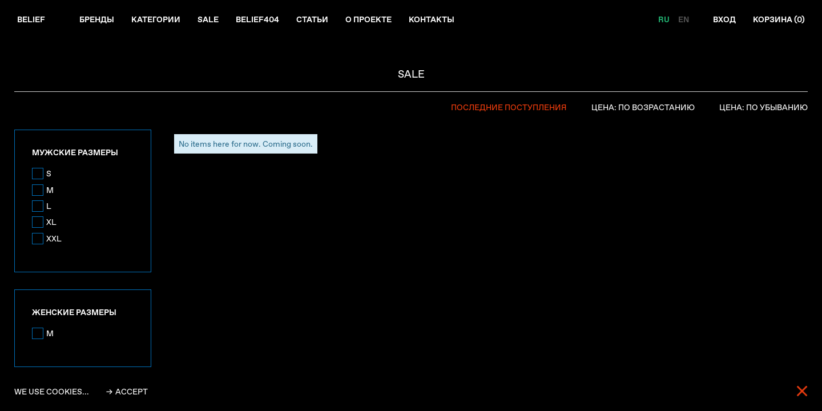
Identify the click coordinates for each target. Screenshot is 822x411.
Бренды (96, 19)
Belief (31, 19)
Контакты (431, 19)
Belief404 (257, 19)
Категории (155, 19)
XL (51, 222)
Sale (208, 19)
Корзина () (779, 19)
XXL (54, 238)
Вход (724, 19)
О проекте (368, 19)
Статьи (312, 19)
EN (683, 19)
